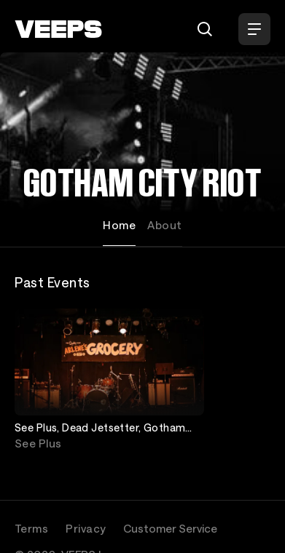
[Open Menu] (254, 29)
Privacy (86, 528)
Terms (31, 528)
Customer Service (170, 528)
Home (119, 224)
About (164, 224)
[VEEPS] (58, 29)
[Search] (205, 29)
